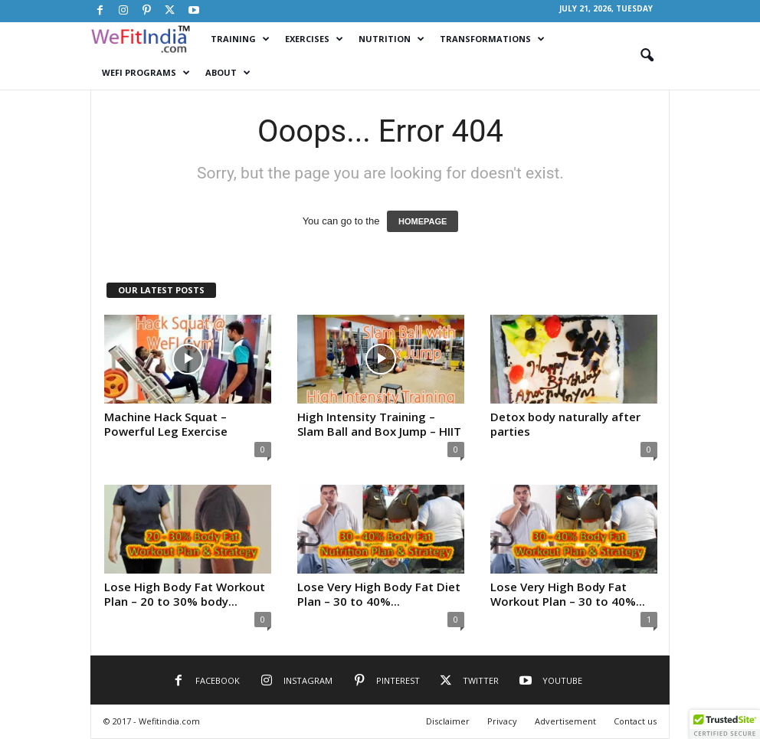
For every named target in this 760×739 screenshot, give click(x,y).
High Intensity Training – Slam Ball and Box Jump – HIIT (379, 424)
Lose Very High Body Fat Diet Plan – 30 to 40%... (378, 594)
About (228, 73)
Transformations (492, 39)
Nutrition (391, 39)
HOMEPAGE (422, 221)
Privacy (502, 721)
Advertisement (565, 721)
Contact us (635, 721)
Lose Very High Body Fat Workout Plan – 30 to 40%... (567, 594)
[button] (646, 56)
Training (240, 39)
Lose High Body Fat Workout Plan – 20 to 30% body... (184, 594)
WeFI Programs (146, 73)
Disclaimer (448, 721)
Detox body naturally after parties (565, 424)
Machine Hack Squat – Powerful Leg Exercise (166, 424)
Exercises (314, 39)
